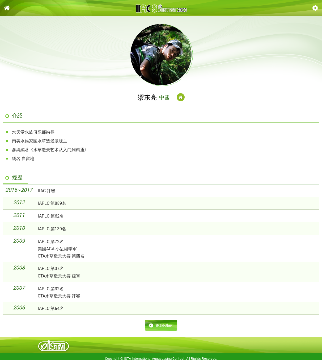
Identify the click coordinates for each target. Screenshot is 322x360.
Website (181, 97)
